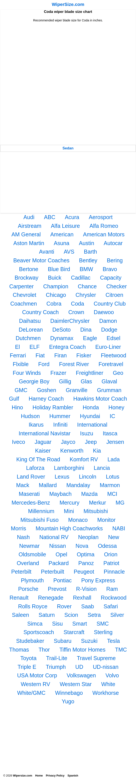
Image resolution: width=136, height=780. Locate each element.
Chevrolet (24, 295)
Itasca (110, 433)
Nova (82, 546)
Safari (111, 606)
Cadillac (81, 278)
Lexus (62, 477)
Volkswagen (81, 675)
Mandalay (78, 485)
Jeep (91, 442)
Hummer (59, 416)
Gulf (14, 399)
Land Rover (31, 477)
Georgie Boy (34, 381)
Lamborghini (69, 468)
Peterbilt (21, 572)
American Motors (103, 234)
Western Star (76, 684)
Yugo (68, 701)
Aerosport (100, 217)
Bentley (88, 260)
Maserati (29, 494)
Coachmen (23, 304)
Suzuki (89, 641)
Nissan (57, 546)
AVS (69, 252)
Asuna (61, 243)
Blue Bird (59, 269)
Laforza (35, 468)
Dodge (109, 330)
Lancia (102, 468)
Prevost (57, 589)
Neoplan (88, 537)
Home (39, 775)
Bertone (28, 269)
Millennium (41, 511)
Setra (94, 615)
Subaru (62, 641)
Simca (34, 624)
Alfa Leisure (65, 226)
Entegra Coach (67, 347)
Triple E (27, 667)
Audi (29, 217)
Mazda (89, 494)
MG (120, 503)
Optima (85, 554)
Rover (64, 606)
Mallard (48, 485)
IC (112, 416)
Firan (60, 355)
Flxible (21, 364)
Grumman (109, 390)
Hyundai (90, 416)
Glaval (109, 381)
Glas (86, 381)
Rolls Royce (32, 606)
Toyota (28, 658)
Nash (23, 537)
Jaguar (43, 442)
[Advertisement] (68, 53)
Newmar (29, 546)
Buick (54, 278)
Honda (91, 407)
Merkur (97, 503)
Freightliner (89, 373)
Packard (59, 563)
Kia (97, 451)
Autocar (113, 243)
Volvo (112, 675)
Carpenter (21, 286)
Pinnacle (114, 572)
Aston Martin (28, 243)
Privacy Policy (55, 775)
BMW (86, 269)
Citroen (114, 295)
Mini (69, 511)
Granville (76, 390)
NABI (118, 528)
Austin (86, 243)
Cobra (53, 304)
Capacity (110, 278)
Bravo (110, 269)
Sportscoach (39, 632)
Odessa (107, 546)
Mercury (69, 503)
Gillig (65, 381)
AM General (26, 234)
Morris (18, 528)
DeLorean (31, 330)
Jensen (115, 442)
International (92, 425)
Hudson (30, 416)
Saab (87, 606)
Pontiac (62, 580)
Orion (110, 554)
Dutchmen (28, 338)
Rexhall (82, 598)
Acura (72, 217)
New (113, 537)
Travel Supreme (96, 658)
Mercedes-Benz (31, 503)
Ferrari (18, 355)
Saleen (20, 615)
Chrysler (86, 295)
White (108, 684)
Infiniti (60, 425)
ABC (49, 217)
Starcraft (74, 632)
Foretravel (111, 364)
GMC (21, 390)
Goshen (46, 390)
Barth (90, 252)
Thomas (19, 650)
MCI (112, 494)
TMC (121, 650)
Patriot (111, 563)
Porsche (28, 589)
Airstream (29, 226)
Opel (61, 554)
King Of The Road (38, 459)
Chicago (56, 295)
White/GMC (31, 693)
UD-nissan (106, 667)
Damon (108, 321)
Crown (76, 312)
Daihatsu (30, 321)
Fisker (83, 355)
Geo (118, 373)
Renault (19, 598)
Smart (79, 624)
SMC (103, 624)
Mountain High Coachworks (69, 528)
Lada (113, 459)
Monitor (106, 520)
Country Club (110, 304)
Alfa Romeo (103, 226)
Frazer (58, 373)
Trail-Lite (56, 658)
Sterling (103, 632)
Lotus (112, 477)
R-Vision (86, 589)
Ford (43, 364)
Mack (22, 485)
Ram (112, 589)
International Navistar (44, 433)
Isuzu (86, 433)
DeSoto (61, 330)
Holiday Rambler (52, 407)
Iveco (18, 442)
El (17, 347)
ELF (34, 347)
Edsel (113, 338)
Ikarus (36, 425)
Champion (55, 286)
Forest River (74, 364)
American (61, 234)
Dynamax (61, 338)
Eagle (90, 338)
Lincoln (87, 477)
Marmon (110, 485)
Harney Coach (46, 399)
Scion (71, 615)
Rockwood (114, 598)
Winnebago (69, 693)
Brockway (26, 278)
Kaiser (43, 451)
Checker (116, 286)
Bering (115, 260)
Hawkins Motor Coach (100, 399)
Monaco (78, 520)
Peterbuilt (52, 572)
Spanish (73, 775)
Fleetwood (113, 355)
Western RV (35, 684)
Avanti (46, 252)
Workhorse (105, 693)
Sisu (57, 624)
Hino (17, 407)
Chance (87, 286)
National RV (53, 537)
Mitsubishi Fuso (39, 520)
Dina (86, 330)
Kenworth (71, 451)
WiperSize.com (68, 4)
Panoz (86, 563)
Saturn (47, 615)
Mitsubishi (95, 511)
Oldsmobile (32, 554)
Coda (77, 304)
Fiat (40, 355)
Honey (116, 407)
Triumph (56, 667)
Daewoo (104, 312)
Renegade (50, 598)
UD (79, 667)
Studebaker (30, 641)
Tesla (113, 641)
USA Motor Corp (37, 675)
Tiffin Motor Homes (82, 650)
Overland (28, 563)
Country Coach (40, 312)
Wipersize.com (22, 775)
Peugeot (84, 572)
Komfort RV (84, 459)
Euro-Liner (108, 347)
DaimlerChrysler (70, 321)
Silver (117, 615)
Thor (44, 650)
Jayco (68, 442)
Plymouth (32, 580)
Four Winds (27, 373)
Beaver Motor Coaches (41, 260)
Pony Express (98, 580)
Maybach (60, 494)
